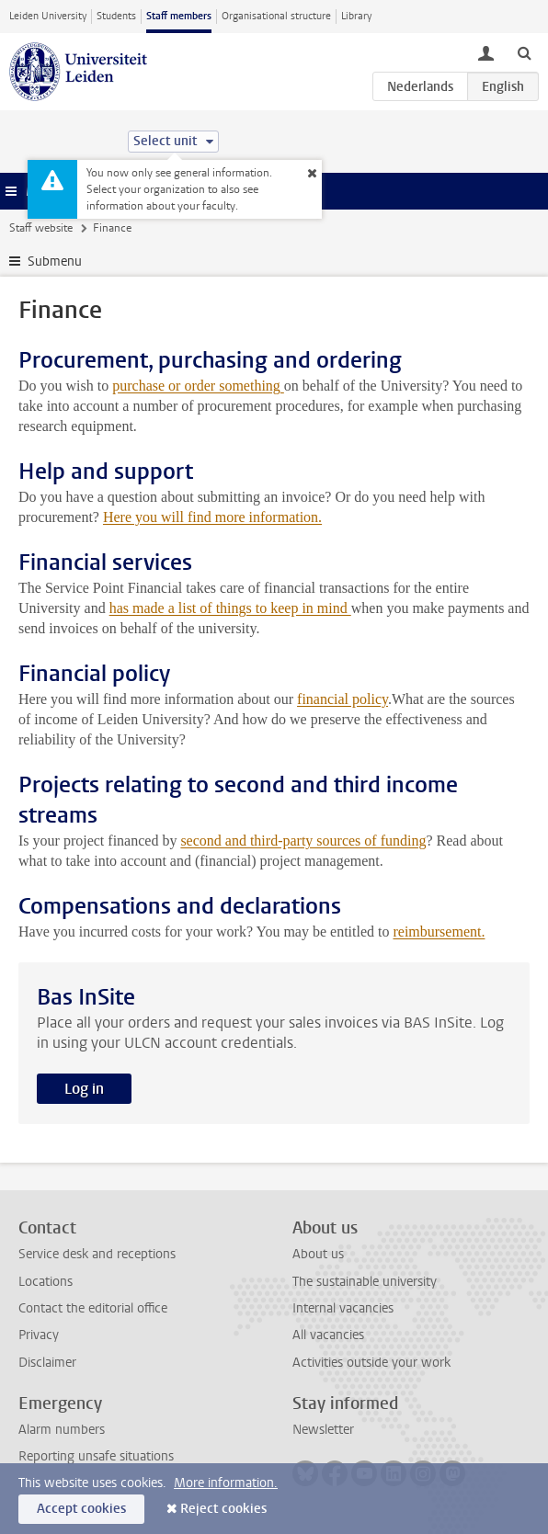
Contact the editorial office (92, 1308)
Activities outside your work (371, 1362)
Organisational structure (276, 16)
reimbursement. (439, 931)
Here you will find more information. (212, 517)
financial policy (342, 699)
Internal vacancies (343, 1308)
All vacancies (328, 1335)
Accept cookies (81, 1508)
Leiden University (47, 16)
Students (116, 16)
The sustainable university (364, 1281)
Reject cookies (223, 1508)
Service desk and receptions (97, 1254)
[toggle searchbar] (524, 52)
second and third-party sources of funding (303, 840)
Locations (45, 1281)
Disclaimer (47, 1362)
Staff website (41, 228)
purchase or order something (198, 385)
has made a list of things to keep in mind (230, 608)
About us (318, 1254)
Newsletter (323, 1429)
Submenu (55, 261)
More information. (226, 1483)
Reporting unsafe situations (96, 1456)
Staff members (178, 16)
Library (356, 16)
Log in (84, 1088)
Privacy (38, 1335)
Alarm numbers (61, 1429)
